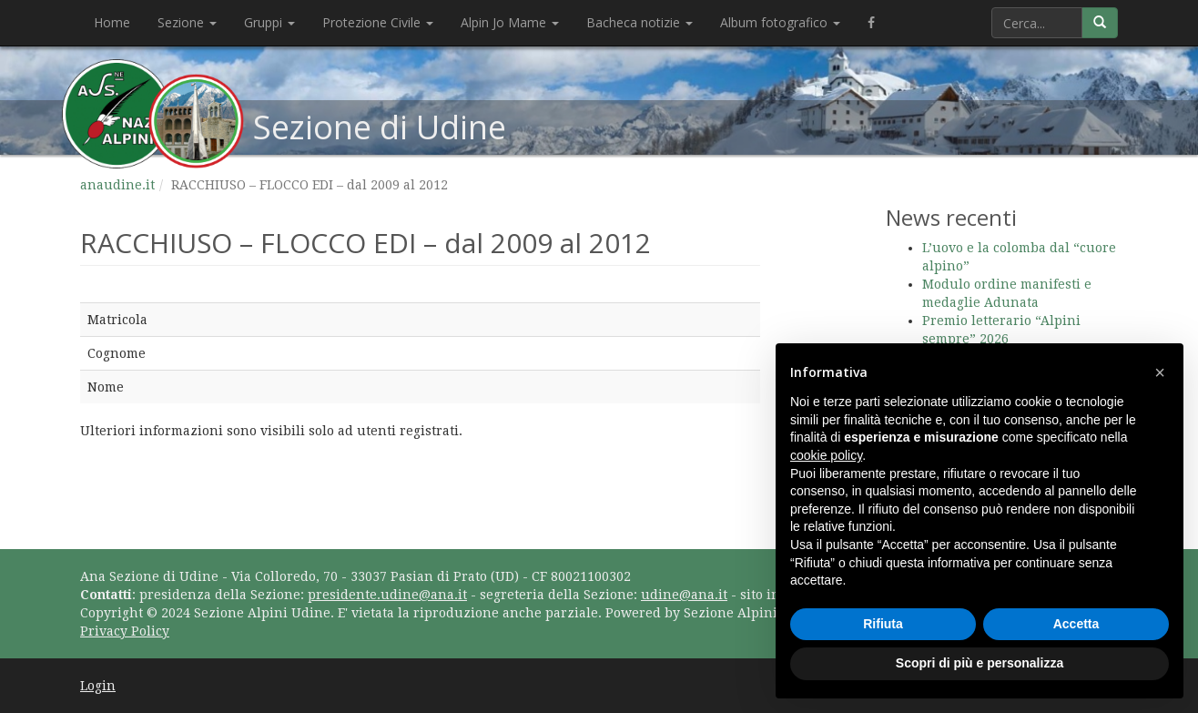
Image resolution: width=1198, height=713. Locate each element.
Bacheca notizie (639, 22)
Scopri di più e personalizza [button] (979, 663)
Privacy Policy (124, 631)
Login (98, 685)
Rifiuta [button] (883, 623)
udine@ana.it (684, 594)
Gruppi (269, 22)
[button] (1159, 372)
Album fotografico (780, 22)
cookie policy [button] (826, 455)
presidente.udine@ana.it (387, 594)
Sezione (187, 22)
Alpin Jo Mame (510, 22)
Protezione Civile (377, 22)
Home (112, 22)
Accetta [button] (1076, 623)
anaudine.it (117, 185)
